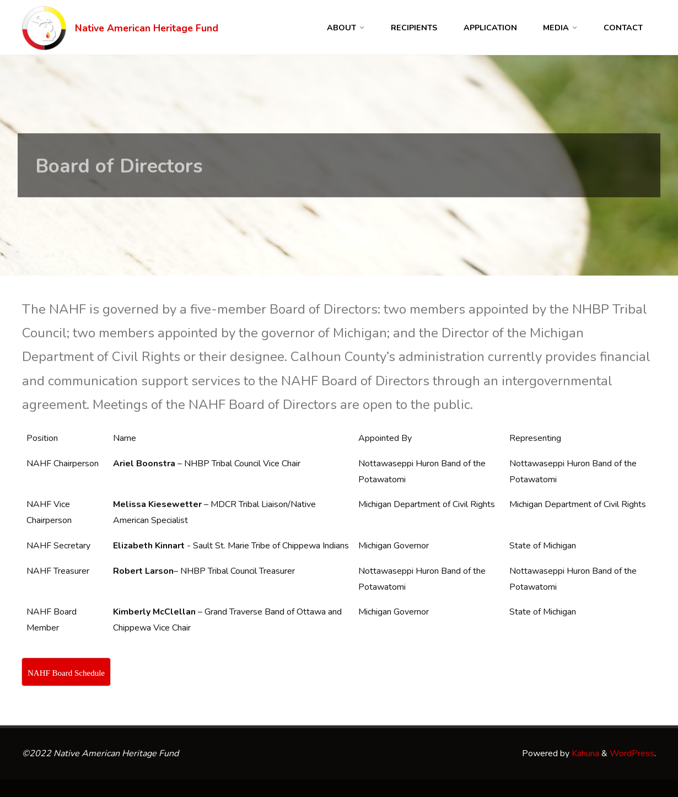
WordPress (632, 753)
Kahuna (584, 753)
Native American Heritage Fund (146, 28)
